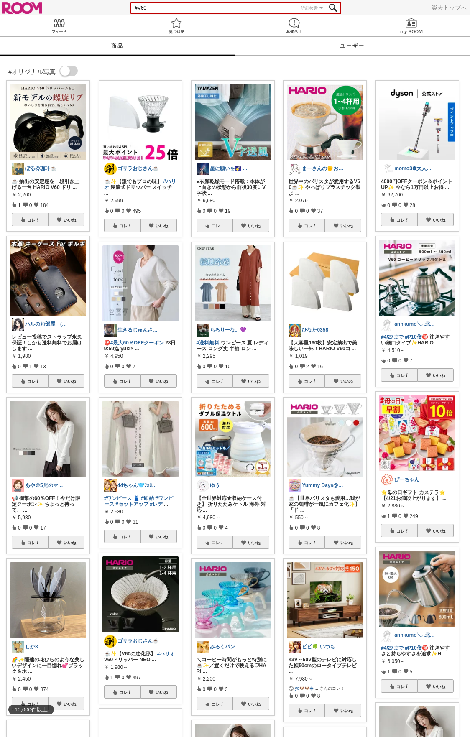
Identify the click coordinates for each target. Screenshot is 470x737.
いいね (70, 220)
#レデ (156, 504)
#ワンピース (118, 498)
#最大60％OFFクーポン (137, 343)
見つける (176, 25)
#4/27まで (392, 337)
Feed (59, 25)
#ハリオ (166, 654)
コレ (33, 220)
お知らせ (293, 25)
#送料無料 (208, 343)
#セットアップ (131, 504)
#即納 (147, 498)
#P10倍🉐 (416, 337)
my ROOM (411, 25)
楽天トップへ (449, 7)
